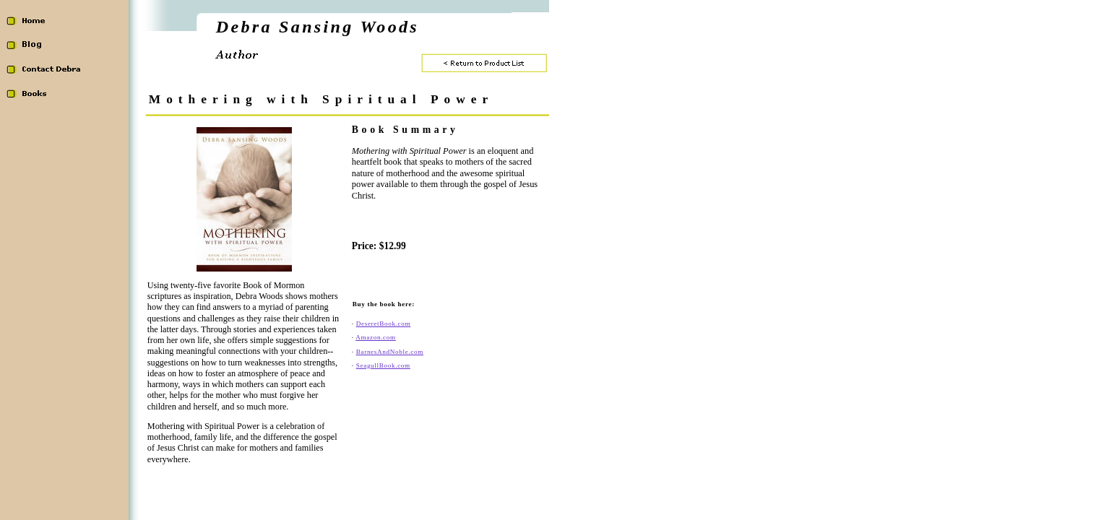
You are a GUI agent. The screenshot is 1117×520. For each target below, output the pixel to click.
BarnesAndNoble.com (389, 351)
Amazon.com (375, 337)
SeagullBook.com (383, 365)
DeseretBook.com (383, 323)
